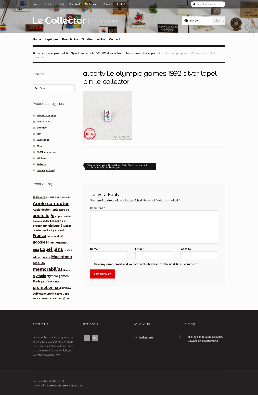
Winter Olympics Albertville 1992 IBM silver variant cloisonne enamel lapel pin (108, 53)
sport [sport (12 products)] (50, 293)
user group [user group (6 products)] (63, 298)
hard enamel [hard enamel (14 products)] (58, 242)
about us (76, 385)
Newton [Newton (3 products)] (67, 270)
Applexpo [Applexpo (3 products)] (37, 221)
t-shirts (41, 164)
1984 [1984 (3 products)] (56, 197)
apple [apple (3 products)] (67, 197)
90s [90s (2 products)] (47, 197)
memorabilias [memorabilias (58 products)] (48, 269)
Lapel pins (51, 39)
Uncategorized (46, 170)
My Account (91, 4)
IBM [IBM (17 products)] (36, 250)
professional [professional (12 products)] (50, 281)
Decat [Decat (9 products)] (67, 225)
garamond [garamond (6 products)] (53, 236)
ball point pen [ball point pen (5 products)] (58, 221)
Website (186, 249)
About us (49, 4)
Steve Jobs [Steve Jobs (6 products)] (62, 293)
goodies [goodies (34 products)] (40, 242)
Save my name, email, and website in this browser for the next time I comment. (145, 264)
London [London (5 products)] (46, 257)
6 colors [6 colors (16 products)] (39, 197)
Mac (39, 146)
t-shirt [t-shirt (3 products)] (45, 298)
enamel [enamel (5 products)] (59, 230)
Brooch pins (70, 39)
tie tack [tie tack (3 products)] (52, 298)
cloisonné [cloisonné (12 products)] (55, 226)
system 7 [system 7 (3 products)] (37, 298)
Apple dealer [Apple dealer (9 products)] (41, 209)
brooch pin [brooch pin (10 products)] (40, 225)
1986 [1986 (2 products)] (62, 197)
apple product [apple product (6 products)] (63, 216)
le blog (121, 4)
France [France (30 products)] (39, 235)
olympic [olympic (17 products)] (39, 276)
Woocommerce (58, 385)
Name (95, 249)
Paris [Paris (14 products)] (37, 281)
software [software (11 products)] (39, 293)
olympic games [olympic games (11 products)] (58, 276)
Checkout (74, 4)
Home (36, 4)
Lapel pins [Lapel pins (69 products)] (51, 249)
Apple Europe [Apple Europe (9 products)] (60, 209)
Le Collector (59, 20)
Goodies (87, 39)
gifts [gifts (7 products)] (62, 236)
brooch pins (44, 121)
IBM (39, 133)
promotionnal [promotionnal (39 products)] (46, 287)
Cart (62, 4)
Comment (97, 208)
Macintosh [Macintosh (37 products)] (61, 256)
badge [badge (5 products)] (46, 221)
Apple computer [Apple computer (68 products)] (51, 203)
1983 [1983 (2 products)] (52, 197)
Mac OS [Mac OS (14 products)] (39, 263)
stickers (42, 158)
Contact (107, 4)
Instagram (146, 337)
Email (140, 249)
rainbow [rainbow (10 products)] (65, 288)
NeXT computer (46, 152)
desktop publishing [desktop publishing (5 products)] (43, 230)
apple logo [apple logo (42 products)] (43, 215)
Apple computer (46, 115)
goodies (42, 127)
